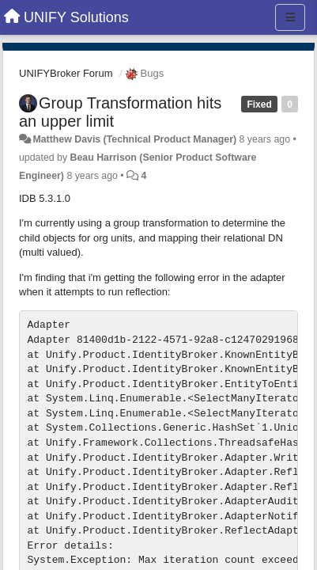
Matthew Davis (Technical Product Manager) (134, 139)
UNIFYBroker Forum (65, 73)
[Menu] (290, 17)
